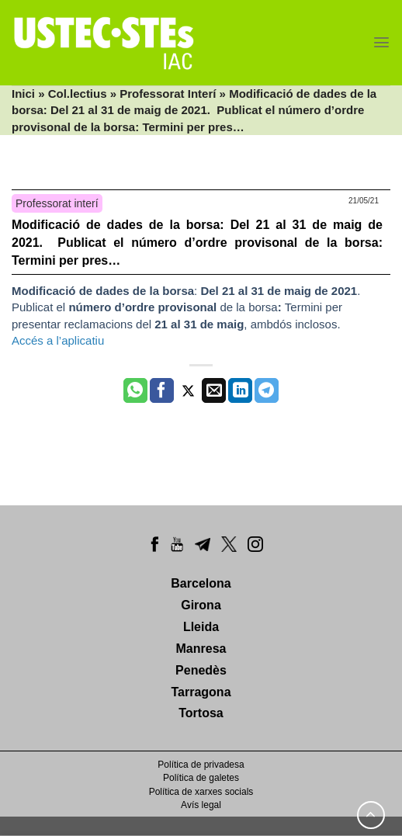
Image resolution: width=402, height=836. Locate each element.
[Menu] (381, 42)
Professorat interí (57, 203)
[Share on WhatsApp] (135, 390)
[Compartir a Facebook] (162, 390)
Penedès (201, 670)
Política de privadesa (201, 764)
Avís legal (201, 805)
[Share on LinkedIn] (240, 390)
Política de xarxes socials (201, 791)
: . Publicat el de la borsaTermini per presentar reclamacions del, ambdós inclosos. (188, 307)
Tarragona (200, 692)
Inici (23, 93)
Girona (201, 605)
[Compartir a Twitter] (188, 390)
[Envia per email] (214, 390)
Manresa (201, 648)
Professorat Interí (168, 93)
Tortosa (200, 713)
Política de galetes (201, 777)
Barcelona (200, 583)
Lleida (201, 626)
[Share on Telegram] (267, 390)
